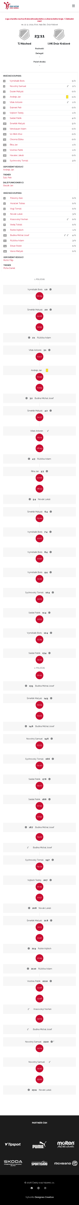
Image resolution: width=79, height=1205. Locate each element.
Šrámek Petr (15, 107)
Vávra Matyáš (16, 251)
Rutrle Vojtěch (16, 230)
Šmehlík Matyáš (17, 123)
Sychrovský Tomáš (19, 160)
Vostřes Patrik (16, 150)
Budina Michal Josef (19, 235)
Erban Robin (16, 246)
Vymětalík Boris (17, 81)
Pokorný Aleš (16, 198)
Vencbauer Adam (18, 129)
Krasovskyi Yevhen (19, 219)
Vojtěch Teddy (17, 113)
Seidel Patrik (15, 118)
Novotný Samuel (18, 86)
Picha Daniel (9, 268)
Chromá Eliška (16, 139)
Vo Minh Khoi (16, 134)
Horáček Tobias (17, 203)
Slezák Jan (8, 185)
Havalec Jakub (17, 155)
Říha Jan (14, 144)
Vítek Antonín (16, 102)
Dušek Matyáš (16, 91)
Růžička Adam (17, 240)
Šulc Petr (7, 177)
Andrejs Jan (15, 97)
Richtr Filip (8, 260)
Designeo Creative (44, 1197)
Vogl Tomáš (15, 208)
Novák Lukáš (16, 214)
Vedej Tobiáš (16, 224)
